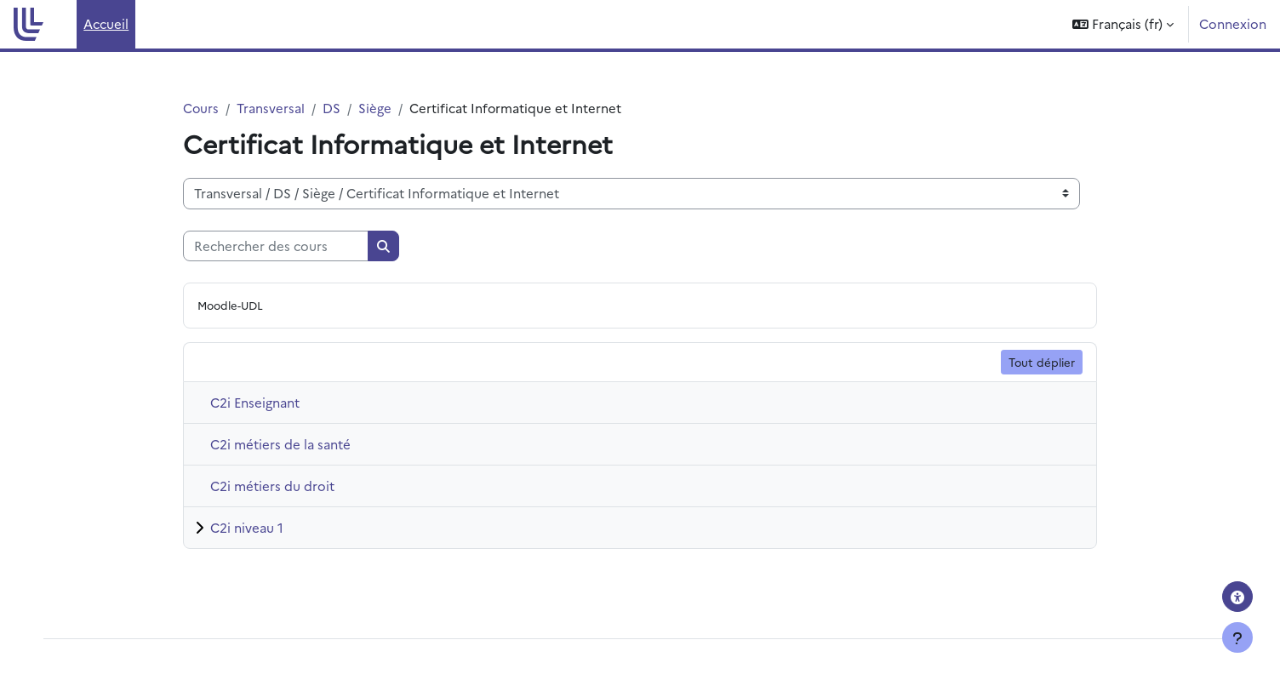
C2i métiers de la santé (280, 445)
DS (332, 108)
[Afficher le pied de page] (1237, 637)
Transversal (271, 108)
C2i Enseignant (255, 403)
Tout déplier (1042, 361)
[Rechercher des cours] (276, 246)
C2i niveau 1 (246, 528)
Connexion (1232, 23)
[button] (1123, 24)
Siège (375, 108)
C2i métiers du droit (272, 486)
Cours (201, 108)
